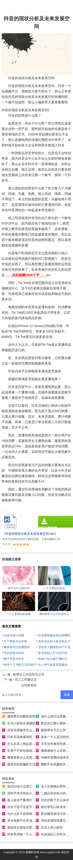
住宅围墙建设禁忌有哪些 (54, 635)
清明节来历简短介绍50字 (24, 793)
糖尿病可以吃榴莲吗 (17, 647)
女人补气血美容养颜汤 (52, 664)
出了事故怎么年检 (15, 641)
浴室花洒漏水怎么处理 (22, 730)
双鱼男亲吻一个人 (19, 834)
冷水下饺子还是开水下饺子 (26, 807)
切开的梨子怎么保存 (55, 800)
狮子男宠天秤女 (14, 658)
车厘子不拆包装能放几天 (24, 750)
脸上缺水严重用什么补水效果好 (29, 800)
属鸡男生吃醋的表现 (21, 716)
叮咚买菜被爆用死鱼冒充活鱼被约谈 (32, 737)
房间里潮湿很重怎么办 (56, 820)
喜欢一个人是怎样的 (55, 737)
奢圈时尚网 (32, 852)
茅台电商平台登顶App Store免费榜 (31, 820)
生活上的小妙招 (52, 827)
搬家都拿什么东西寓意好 (24, 757)
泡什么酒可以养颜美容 (56, 716)
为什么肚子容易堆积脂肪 (24, 813)
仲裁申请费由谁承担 (55, 757)
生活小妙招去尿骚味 (21, 723)
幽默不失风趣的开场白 (56, 764)
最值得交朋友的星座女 (22, 827)
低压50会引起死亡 (20, 786)
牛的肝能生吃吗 (14, 653)
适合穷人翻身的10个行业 (54, 647)
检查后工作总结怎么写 (28, 674)
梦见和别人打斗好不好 (52, 653)
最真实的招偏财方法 (21, 764)
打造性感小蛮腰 (14, 635)
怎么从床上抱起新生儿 (22, 743)
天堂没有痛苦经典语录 (56, 743)
